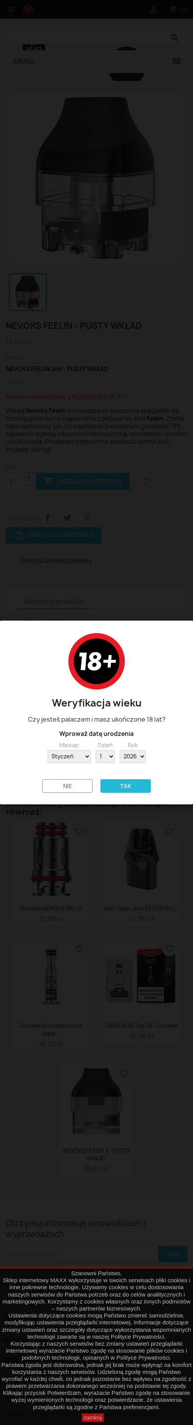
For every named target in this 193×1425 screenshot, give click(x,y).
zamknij (93, 1418)
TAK (125, 786)
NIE (67, 786)
